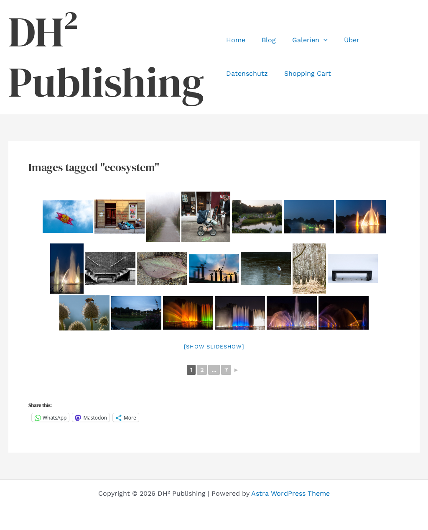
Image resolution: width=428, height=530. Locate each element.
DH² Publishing (106, 57)
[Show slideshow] (214, 346)
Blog (266, 40)
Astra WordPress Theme (290, 493)
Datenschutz (384, 40)
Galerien (304, 40)
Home (235, 40)
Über (342, 40)
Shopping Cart (249, 73)
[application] (317, 40)
